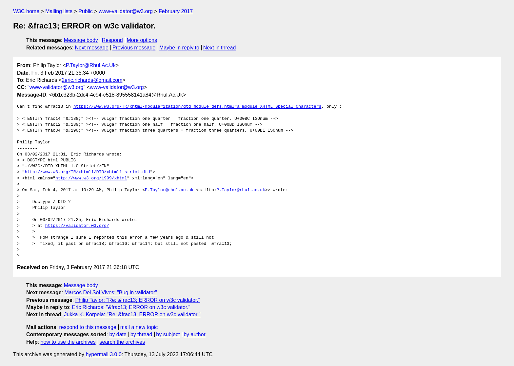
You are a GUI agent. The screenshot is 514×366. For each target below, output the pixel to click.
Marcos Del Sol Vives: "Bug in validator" (111, 292)
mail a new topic (139, 327)
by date (117, 334)
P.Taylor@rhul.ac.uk (169, 190)
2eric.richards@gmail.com (92, 80)
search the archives (122, 342)
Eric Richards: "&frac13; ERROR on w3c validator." (131, 307)
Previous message (134, 47)
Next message (92, 47)
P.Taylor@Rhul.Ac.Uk (91, 65)
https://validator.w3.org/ (77, 226)
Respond (112, 40)
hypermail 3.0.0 (103, 354)
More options (142, 40)
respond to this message (87, 327)
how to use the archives (68, 342)
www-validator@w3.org (126, 11)
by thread (141, 334)
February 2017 (176, 11)
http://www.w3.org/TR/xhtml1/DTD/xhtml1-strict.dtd (87, 172)
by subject (168, 334)
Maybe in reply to (179, 47)
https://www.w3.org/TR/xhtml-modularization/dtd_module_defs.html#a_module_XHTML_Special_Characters (197, 107)
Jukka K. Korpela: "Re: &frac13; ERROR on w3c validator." (132, 314)
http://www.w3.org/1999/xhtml (91, 178)
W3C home (26, 11)
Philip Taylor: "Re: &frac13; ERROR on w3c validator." (137, 300)
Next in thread (219, 47)
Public (85, 11)
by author (195, 334)
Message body (81, 40)
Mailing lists (58, 11)
